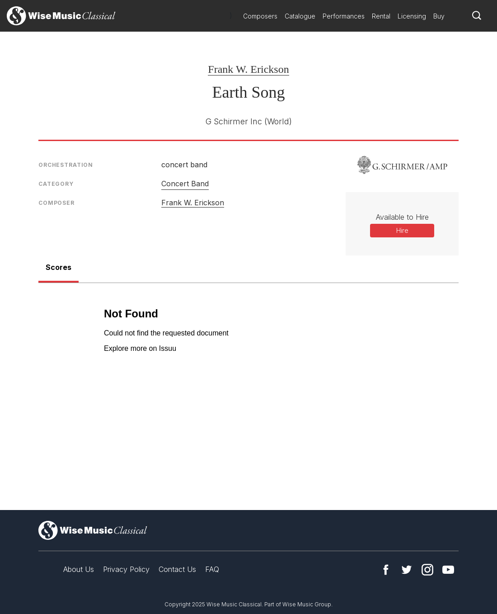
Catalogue (300, 16)
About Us (78, 569)
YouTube (448, 570)
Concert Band (185, 183)
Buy (439, 16)
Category (56, 183)
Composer (56, 202)
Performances (344, 16)
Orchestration (65, 164)
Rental (381, 16)
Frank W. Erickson (248, 69)
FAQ (212, 569)
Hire (402, 230)
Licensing (412, 16)
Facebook (386, 570)
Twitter (407, 570)
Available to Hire (402, 217)
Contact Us (177, 569)
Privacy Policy (126, 569)
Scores (58, 267)
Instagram (427, 570)
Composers (260, 16)
